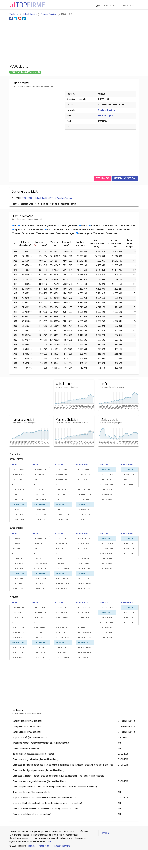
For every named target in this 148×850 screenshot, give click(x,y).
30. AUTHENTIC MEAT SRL (42, 515)
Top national (13, 464)
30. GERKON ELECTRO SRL (42, 657)
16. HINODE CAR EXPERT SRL (64, 510)
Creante (109, 229)
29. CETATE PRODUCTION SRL (42, 510)
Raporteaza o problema (124, 178)
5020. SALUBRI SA (17, 588)
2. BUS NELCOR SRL (129, 475)
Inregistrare (130, 6)
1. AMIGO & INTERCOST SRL (64, 470)
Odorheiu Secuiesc (106, 110)
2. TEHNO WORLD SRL (85, 475)
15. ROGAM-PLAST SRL (85, 632)
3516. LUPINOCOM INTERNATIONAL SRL (20, 510)
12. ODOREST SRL (61, 490)
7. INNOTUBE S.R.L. (106, 637)
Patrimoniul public (45, 233)
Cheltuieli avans (126, 225)
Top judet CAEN (103, 464)
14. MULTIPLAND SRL (62, 500)
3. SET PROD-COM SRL (85, 617)
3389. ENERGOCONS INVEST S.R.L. (20, 632)
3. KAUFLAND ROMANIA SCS (20, 548)
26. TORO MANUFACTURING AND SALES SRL (86, 568)
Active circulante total (82, 229)
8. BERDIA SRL (60, 632)
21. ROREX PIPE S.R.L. (85, 500)
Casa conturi (123, 229)
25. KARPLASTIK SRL (84, 563)
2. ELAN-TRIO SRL (61, 543)
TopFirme (106, 833)
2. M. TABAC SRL (39, 475)
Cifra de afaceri (26, 225)
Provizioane (28, 233)
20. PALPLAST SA (83, 657)
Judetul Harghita (105, 115)
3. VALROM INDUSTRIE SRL (86, 479)
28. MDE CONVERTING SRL (86, 578)
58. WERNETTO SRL (39, 588)
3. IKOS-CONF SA (61, 548)
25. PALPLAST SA (83, 520)
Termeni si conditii (36, 846)
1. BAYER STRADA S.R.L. (41, 607)
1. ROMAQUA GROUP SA (41, 470)
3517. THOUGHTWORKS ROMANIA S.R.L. (20, 515)
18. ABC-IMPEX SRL (62, 520)
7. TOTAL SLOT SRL (62, 627)
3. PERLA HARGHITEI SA (41, 617)
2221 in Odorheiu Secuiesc (61, 198)
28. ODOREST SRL (39, 647)
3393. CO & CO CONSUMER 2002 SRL (20, 652)
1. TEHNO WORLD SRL (85, 607)
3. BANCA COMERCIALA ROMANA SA (20, 617)
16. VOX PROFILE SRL (84, 637)
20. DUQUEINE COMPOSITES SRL (86, 495)
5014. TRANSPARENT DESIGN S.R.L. (20, 558)
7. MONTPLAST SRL (106, 568)
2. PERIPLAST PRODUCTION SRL (131, 543)
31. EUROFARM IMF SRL (41, 520)
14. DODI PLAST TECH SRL (86, 627)
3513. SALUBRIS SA (17, 495)
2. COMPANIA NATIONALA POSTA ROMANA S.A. (20, 543)
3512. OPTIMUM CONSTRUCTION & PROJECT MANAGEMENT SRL (20, 490)
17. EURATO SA (60, 558)
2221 (24, 198)
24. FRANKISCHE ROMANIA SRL (86, 515)
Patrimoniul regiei (65, 233)
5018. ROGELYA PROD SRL (19, 578)
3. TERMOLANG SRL (62, 617)
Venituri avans (109, 225)
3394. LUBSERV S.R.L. (18, 657)
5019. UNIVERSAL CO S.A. (19, 583)
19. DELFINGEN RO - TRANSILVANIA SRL (86, 652)
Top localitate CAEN (127, 464)
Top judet (35, 464)
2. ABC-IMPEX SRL (61, 612)
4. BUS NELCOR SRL (106, 553)
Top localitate (58, 464)
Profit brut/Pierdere (46, 225)
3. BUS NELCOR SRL (106, 479)
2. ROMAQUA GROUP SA (41, 612)
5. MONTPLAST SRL (106, 627)
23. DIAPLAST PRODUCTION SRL (86, 510)
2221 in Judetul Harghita (38, 198)
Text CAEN (112, 233)
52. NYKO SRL (38, 558)
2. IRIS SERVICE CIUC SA (41, 543)
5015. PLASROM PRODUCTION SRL (20, 563)
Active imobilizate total (57, 229)
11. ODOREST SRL (61, 647)
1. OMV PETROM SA (18, 470)
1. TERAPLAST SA (83, 470)
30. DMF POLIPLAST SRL (85, 588)
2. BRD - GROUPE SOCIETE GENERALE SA (20, 612)
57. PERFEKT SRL (39, 583)
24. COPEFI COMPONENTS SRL (86, 558)
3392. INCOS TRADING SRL (20, 647)
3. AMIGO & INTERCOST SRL (42, 479)
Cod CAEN (98, 233)
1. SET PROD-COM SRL (107, 607)
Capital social (36, 229)
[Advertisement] (59, 41)
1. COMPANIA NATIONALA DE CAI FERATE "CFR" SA (20, 538)
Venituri (83, 225)
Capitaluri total (20, 229)
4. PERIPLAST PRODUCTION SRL (108, 485)
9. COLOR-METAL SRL (62, 637)
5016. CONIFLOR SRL (18, 568)
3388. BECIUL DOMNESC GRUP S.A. (20, 627)
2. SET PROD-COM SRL (107, 475)
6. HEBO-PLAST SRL (106, 563)
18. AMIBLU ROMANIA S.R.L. (86, 647)
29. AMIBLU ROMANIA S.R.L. (86, 583)
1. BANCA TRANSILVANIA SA (20, 607)
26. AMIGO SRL (38, 637)
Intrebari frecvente (62, 846)
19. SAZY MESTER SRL (63, 568)
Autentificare (111, 6)
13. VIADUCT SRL (61, 495)
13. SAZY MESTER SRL (63, 657)
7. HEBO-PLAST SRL (106, 500)
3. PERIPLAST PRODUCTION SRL (131, 479)
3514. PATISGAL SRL (18, 500)
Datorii (16, 233)
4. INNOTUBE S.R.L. (129, 485)
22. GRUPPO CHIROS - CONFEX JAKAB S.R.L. (64, 583)
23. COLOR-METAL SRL (63, 588)
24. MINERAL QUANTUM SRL (42, 627)
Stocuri (99, 229)
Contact (49, 841)
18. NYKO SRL (60, 563)
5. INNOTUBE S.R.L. (106, 490)
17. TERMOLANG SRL (62, 515)
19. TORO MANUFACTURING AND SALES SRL (86, 490)
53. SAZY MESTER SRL (40, 563)
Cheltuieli (94, 225)
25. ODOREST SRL (39, 490)
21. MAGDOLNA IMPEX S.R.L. (64, 578)
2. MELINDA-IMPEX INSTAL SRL (64, 475)
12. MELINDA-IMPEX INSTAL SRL (64, 652)
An (14, 225)
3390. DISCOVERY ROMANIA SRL (20, 637)
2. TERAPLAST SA (83, 543)
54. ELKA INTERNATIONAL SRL (42, 568)
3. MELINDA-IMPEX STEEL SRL (64, 479)
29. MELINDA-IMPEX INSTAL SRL (42, 652)
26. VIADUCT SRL (39, 495)
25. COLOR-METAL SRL (41, 632)
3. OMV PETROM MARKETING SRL (20, 479)
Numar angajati (84, 233)
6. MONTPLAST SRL (106, 495)
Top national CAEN (82, 464)
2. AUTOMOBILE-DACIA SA (20, 475)
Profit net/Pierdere (67, 225)
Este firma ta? (102, 178)
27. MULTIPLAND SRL (40, 500)
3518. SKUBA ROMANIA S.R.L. (20, 520)
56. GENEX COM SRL (40, 578)
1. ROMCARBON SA (84, 538)
